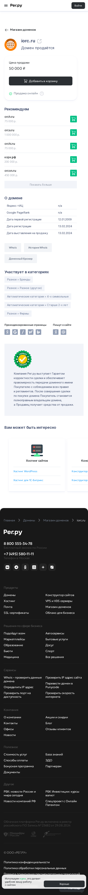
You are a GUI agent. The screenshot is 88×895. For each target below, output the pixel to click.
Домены (10, 595)
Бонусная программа (19, 766)
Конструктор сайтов (59, 595)
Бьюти (8, 651)
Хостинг (9, 601)
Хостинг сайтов (37, 460)
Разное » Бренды (18, 279)
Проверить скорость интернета (59, 694)
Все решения (54, 657)
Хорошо (64, 884)
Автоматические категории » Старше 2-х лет (37, 305)
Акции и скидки (56, 717)
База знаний (54, 754)
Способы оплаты (16, 760)
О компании (12, 717)
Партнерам (53, 766)
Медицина (11, 657)
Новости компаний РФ (20, 801)
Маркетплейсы (14, 639)
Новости (10, 735)
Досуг (49, 645)
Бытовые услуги (56, 639)
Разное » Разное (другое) (24, 288)
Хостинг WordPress (25, 471)
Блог (48, 723)
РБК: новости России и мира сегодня (20, 793)
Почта (8, 607)
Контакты (10, 723)
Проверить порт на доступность (17, 694)
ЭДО (48, 760)
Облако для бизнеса (59, 613)
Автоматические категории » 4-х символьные (38, 296)
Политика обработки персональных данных (35, 868)
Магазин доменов (23, 29)
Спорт (49, 651)
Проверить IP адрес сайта (63, 677)
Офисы (9, 729)
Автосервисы (54, 633)
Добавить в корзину (43, 81)
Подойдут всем (14, 633)
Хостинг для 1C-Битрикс (28, 480)
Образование (13, 645)
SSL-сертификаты (16, 613)
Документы (12, 772)
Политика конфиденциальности (27, 862)
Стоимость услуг (15, 754)
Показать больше (41, 184)
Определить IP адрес (18, 687)
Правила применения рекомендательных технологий (42, 874)
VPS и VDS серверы (58, 601)
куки (23, 878)
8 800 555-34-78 (18, 543)
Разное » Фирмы (18, 313)
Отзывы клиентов (58, 729)
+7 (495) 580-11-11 (19, 553)
